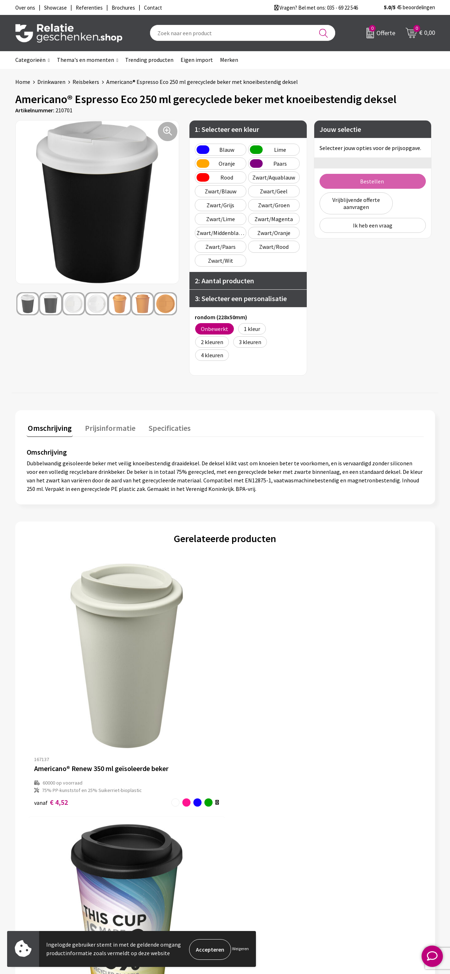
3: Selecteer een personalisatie (241, 298)
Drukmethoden (151, 875)
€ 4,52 (51, 707)
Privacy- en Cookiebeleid (368, 853)
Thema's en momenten (85, 59)
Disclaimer (352, 864)
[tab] (49, 428)
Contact (246, 841)
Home (22, 81)
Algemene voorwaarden (367, 841)
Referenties (250, 875)
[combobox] (242, 33)
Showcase (247, 853)
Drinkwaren (51, 81)
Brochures (248, 864)
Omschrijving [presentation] (49, 427)
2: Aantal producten (224, 280)
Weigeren (240, 949)
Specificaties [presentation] (163, 427)
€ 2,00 (348, 699)
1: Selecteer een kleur (227, 129)
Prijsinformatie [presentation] (106, 427)
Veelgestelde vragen (157, 864)
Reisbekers (86, 81)
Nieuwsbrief (147, 853)
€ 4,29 (150, 707)
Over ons (143, 841)
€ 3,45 (249, 707)
